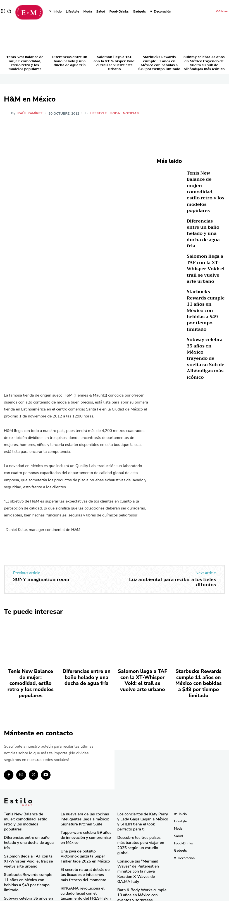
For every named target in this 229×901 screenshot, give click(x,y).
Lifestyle (99, 113)
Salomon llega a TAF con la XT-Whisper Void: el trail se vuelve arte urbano (114, 63)
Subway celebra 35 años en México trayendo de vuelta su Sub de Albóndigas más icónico (204, 63)
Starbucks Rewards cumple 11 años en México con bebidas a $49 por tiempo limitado (159, 63)
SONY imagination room (41, 579)
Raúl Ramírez (30, 113)
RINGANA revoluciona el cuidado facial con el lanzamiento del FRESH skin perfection (86, 871)
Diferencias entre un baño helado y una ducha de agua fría (69, 61)
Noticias (132, 113)
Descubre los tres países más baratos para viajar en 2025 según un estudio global (139, 825)
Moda (115, 113)
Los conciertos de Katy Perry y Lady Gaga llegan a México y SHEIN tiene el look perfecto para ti (142, 806)
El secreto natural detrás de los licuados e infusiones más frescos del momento (86, 854)
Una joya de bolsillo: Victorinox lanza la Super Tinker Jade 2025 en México (85, 837)
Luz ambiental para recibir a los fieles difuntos (172, 582)
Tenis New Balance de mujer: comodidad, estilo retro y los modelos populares (24, 63)
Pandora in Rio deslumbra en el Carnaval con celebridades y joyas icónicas (141, 880)
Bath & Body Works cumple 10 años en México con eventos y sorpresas (140, 863)
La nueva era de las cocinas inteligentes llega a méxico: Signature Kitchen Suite (81, 803)
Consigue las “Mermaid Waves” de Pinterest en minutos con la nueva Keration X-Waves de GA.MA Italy (141, 844)
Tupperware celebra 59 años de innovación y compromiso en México (85, 820)
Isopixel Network (177, 896)
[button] (9, 12)
